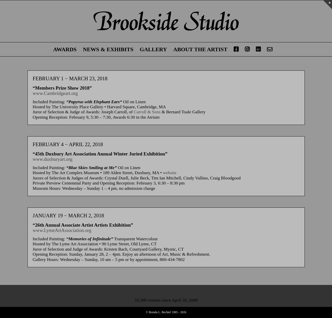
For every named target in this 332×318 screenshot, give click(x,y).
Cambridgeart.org (61, 93)
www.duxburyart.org (53, 159)
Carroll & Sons (147, 111)
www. (38, 93)
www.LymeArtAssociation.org (62, 230)
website (169, 172)
